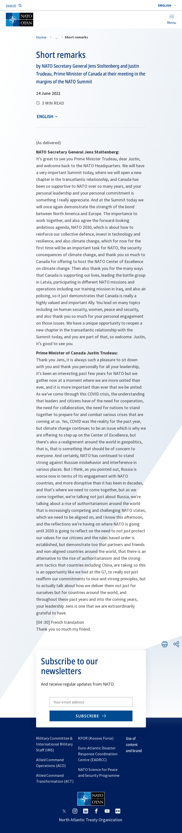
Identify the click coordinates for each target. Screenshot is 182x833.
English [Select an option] (45, 116)
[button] (167, 5)
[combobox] (167, 5)
